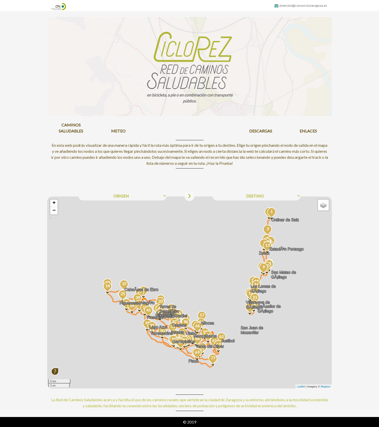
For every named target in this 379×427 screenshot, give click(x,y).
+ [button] (54, 203)
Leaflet (301, 386)
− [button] (54, 210)
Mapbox (326, 386)
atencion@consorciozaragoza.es (300, 6)
